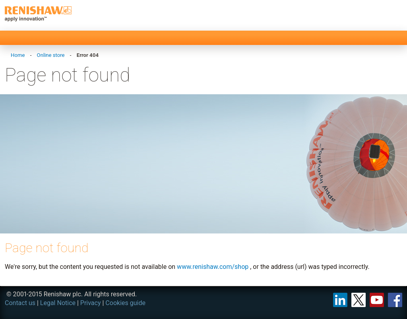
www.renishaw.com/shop (212, 266)
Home (18, 55)
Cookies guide (125, 303)
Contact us (20, 303)
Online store (51, 55)
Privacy (90, 303)
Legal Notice (58, 303)
